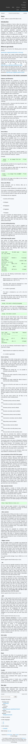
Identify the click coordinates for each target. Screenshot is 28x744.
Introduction (5, 22)
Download (23, 9)
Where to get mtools (7, 46)
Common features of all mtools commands (14, 75)
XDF (2, 596)
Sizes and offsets (5, 182)
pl (3, 722)
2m (2, 562)
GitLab (17, 7)
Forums (8, 7)
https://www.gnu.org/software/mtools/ (11, 709)
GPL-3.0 (24, 738)
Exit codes (4, 635)
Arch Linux (8, 2)
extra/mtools (6, 703)
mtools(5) (5, 728)
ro (3, 723)
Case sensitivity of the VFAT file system (11, 454)
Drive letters (4, 131)
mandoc (17, 734)
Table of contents (6, 717)
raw (10, 731)
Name (3, 16)
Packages (23, 4)
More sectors (5, 511)
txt (8, 731)
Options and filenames (7, 78)
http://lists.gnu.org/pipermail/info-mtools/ (15, 72)
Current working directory (8, 223)
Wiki (13, 7)
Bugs (2, 653)
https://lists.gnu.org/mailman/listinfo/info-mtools (11, 65)
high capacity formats (7, 485)
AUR (17, 9)
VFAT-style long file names (8, 238)
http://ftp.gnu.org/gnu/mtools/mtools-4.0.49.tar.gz (12, 52)
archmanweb (9, 734)
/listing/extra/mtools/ (7, 714)
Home (24, 2)
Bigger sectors (5, 540)
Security (24, 7)
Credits (3, 670)
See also (3, 685)
